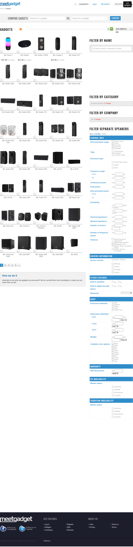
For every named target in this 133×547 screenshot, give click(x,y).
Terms (114, 527)
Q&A (95, 4)
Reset (104, 134)
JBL (96, 119)
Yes (114, 282)
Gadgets (83, 4)
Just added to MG (121, 29)
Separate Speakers (101, 103)
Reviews (105, 4)
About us (115, 524)
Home (2, 8)
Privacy (92, 527)
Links (91, 524)
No (120, 282)
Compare (115, 18)
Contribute (49, 530)
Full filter (97, 134)
